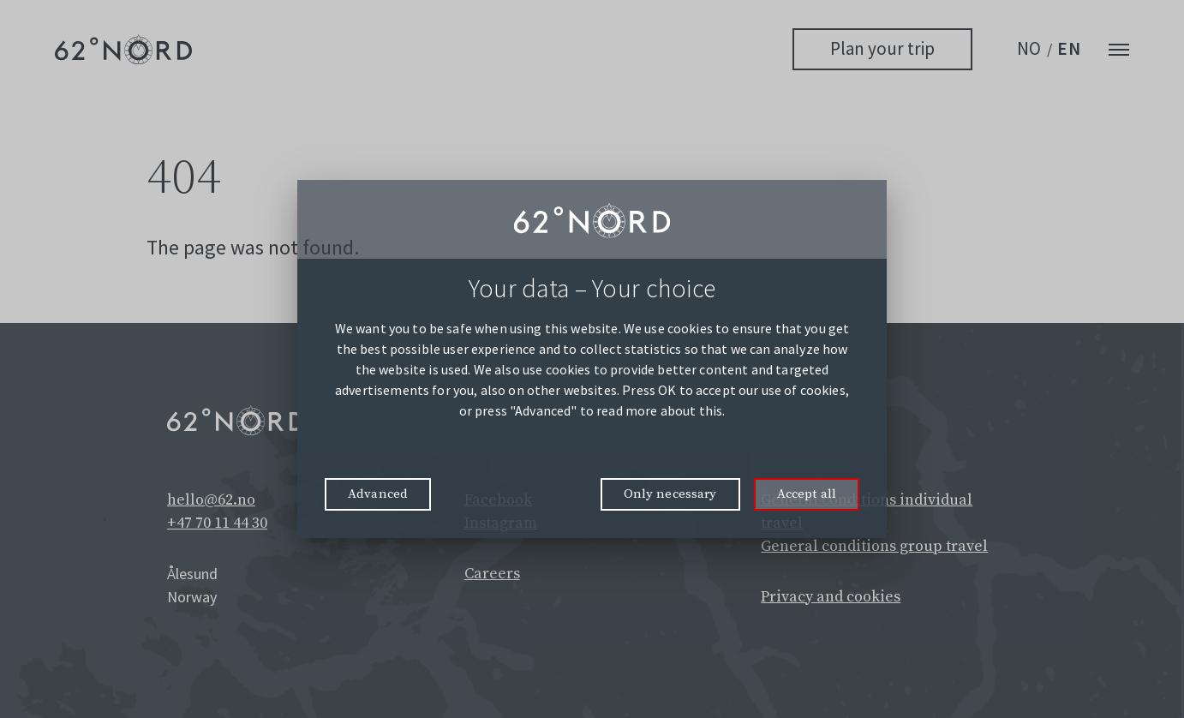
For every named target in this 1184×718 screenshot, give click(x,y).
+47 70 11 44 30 (217, 523)
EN (1069, 48)
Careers (492, 573)
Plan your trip (882, 48)
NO (1030, 48)
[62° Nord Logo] (123, 49)
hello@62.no (211, 500)
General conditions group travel (874, 546)
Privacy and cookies (830, 597)
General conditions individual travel (866, 511)
